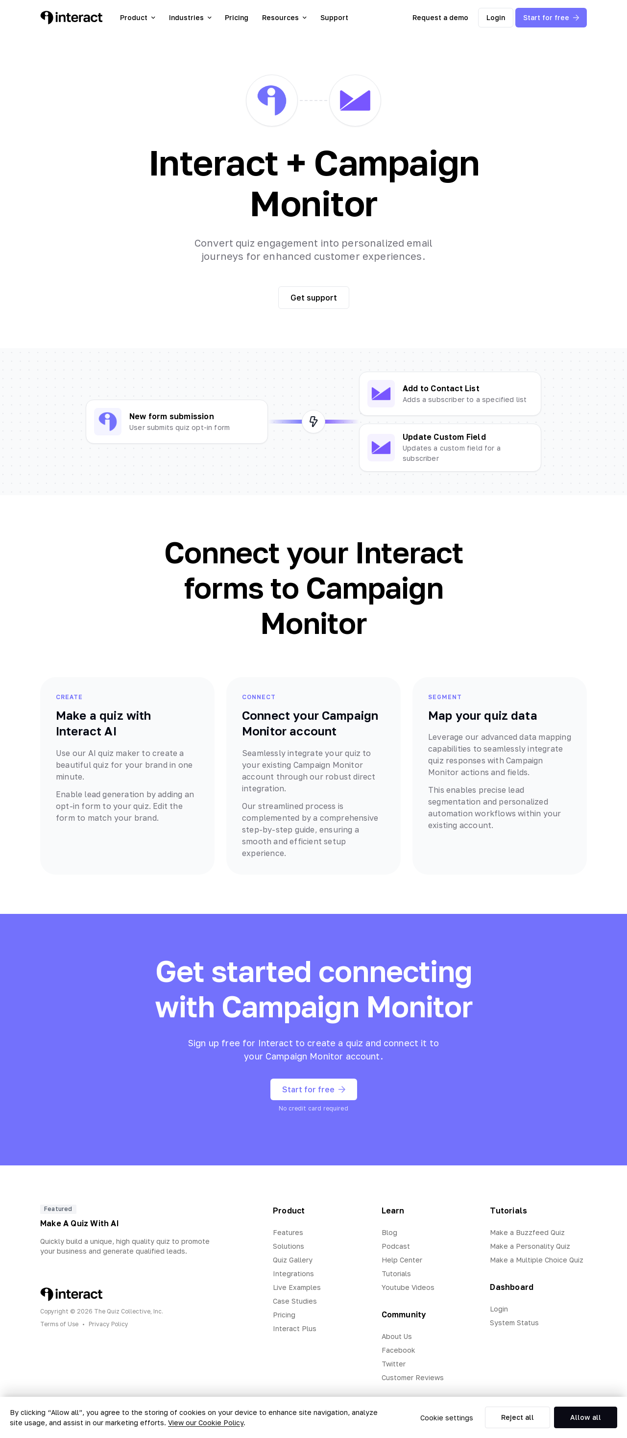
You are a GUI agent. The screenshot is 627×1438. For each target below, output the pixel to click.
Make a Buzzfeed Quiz (527, 1232)
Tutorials (396, 1273)
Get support (313, 298)
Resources (284, 17)
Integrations (293, 1273)
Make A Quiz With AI (79, 1223)
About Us (397, 1336)
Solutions (288, 1246)
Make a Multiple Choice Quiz (536, 1260)
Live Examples (297, 1287)
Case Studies (295, 1301)
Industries (190, 17)
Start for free (551, 17)
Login (495, 17)
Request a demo (440, 17)
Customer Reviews (413, 1377)
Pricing (236, 17)
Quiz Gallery (293, 1260)
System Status (514, 1322)
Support (334, 17)
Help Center (402, 1260)
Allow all (585, 1417)
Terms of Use (59, 1324)
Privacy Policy (108, 1324)
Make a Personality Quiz (530, 1246)
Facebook (398, 1350)
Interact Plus (294, 1328)
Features (288, 1232)
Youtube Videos (408, 1287)
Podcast (396, 1246)
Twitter (394, 1364)
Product (137, 17)
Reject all (517, 1417)
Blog (389, 1232)
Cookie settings (446, 1417)
